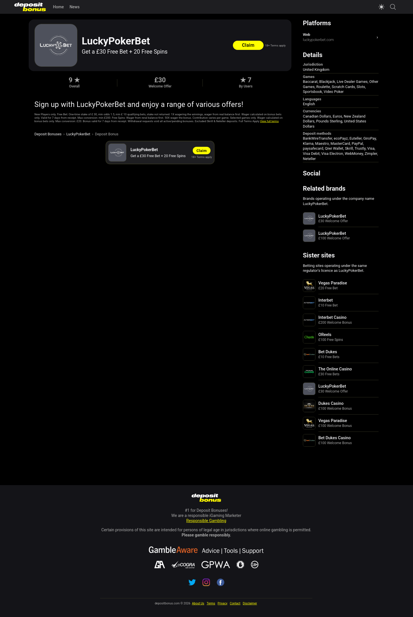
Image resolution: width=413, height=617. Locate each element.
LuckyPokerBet (78, 134)
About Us (198, 603)
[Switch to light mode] (381, 7)
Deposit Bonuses (48, 134)
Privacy (222, 603)
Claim (248, 45)
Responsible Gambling (206, 520)
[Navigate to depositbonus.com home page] (206, 498)
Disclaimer (250, 603)
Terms (211, 603)
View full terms (269, 121)
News (74, 7)
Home (58, 7)
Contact (235, 603)
